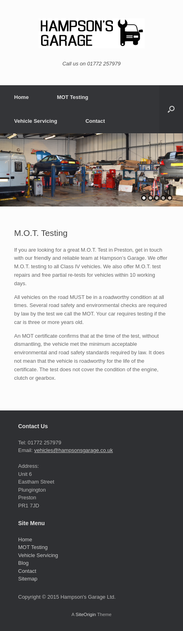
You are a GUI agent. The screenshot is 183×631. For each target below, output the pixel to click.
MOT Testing (72, 97)
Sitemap (27, 579)
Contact (95, 121)
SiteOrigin (85, 614)
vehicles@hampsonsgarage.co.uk (73, 450)
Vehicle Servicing (35, 121)
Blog (23, 563)
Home (21, 97)
